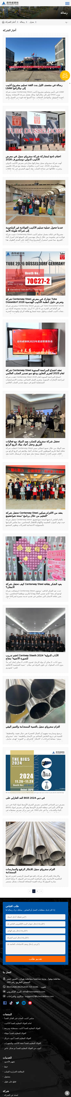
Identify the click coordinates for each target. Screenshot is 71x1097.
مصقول (7, 1077)
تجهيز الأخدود (9, 1062)
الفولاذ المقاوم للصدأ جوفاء (15, 1033)
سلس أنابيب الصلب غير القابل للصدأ (19, 1018)
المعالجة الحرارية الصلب (14, 1072)
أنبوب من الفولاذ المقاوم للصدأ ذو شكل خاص (22, 1048)
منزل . (31, 22)
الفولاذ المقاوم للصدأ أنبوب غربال (17, 1038)
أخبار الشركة (10, 22)
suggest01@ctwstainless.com (39, 996)
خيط (6, 1067)
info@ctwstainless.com (34, 992)
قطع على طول (10, 1082)
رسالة (22, 22)
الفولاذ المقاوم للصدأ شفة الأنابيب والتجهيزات (22, 1043)
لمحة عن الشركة (11, 1095)
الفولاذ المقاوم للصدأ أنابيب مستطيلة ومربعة (22, 1028)
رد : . (67, 22)
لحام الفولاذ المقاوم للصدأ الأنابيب (17, 1023)
